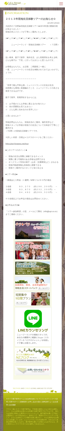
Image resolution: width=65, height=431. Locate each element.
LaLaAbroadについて (33, 399)
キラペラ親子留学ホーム (15, 399)
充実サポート (14, 402)
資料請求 (45, 402)
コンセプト (46, 399)
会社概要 (12, 405)
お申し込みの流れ (34, 402)
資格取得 (23, 402)
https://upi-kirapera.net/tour (17, 144)
